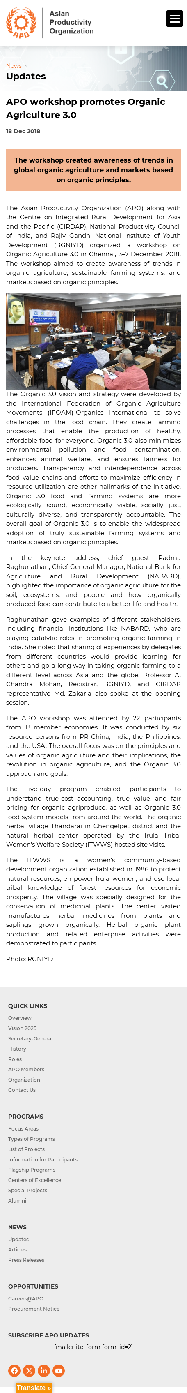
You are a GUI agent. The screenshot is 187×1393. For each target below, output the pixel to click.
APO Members (26, 1069)
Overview (20, 1018)
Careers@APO (25, 1298)
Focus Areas (23, 1129)
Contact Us (22, 1090)
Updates (18, 1239)
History (17, 1049)
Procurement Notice (33, 1309)
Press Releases (26, 1260)
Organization (24, 1080)
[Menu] (174, 18)
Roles (15, 1059)
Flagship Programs (31, 1170)
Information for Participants (43, 1159)
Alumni (17, 1201)
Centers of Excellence (34, 1180)
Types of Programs (31, 1139)
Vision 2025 (22, 1028)
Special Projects (27, 1190)
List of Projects (26, 1149)
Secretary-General (30, 1038)
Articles (17, 1250)
